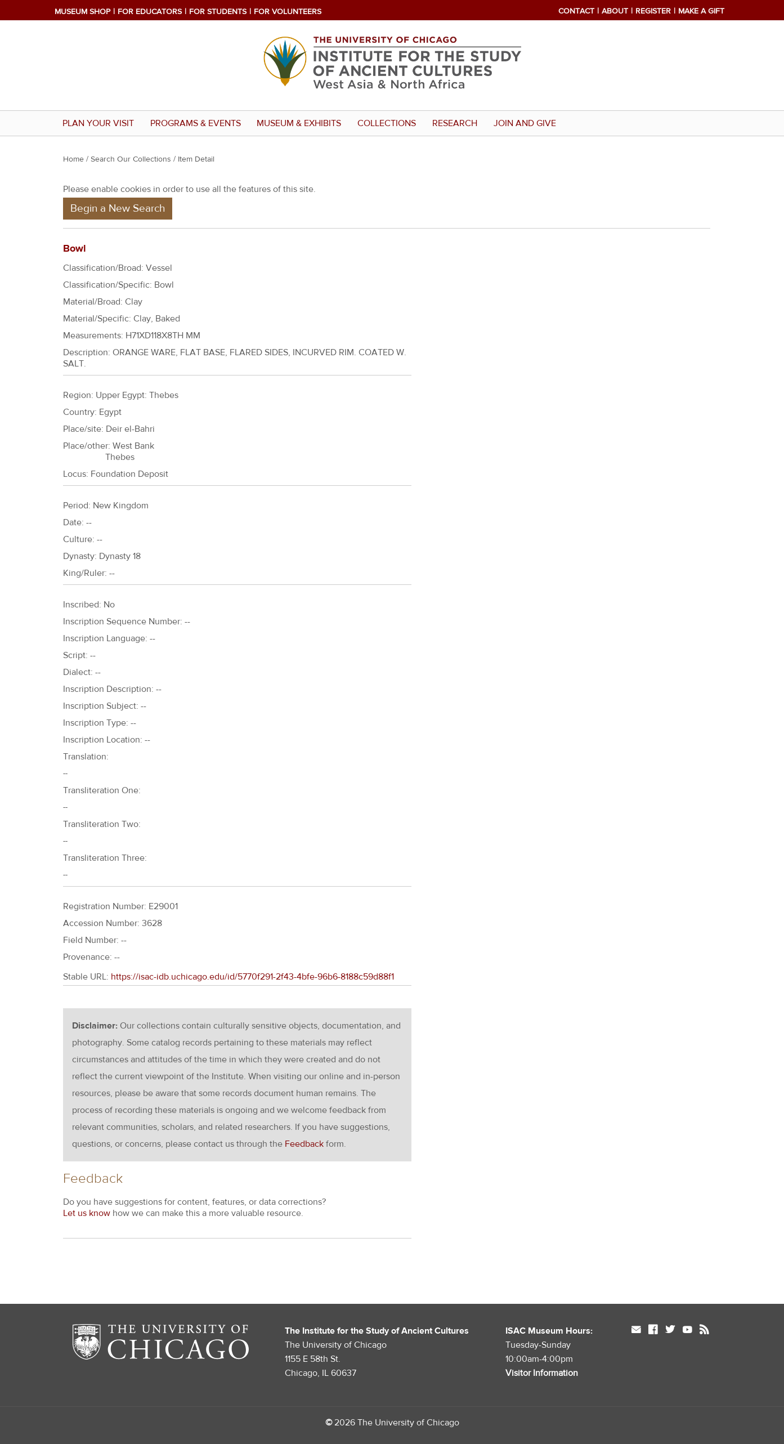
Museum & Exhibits (299, 123)
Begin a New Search (117, 208)
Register (653, 11)
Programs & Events (195, 123)
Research (454, 123)
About (615, 11)
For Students (218, 12)
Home (73, 159)
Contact (576, 11)
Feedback (304, 1144)
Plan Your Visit (98, 123)
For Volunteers (287, 12)
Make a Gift (701, 11)
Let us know (86, 1213)
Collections (386, 123)
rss (704, 1331)
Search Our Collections (131, 159)
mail (635, 1331)
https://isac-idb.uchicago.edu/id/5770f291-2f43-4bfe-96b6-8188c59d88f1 (252, 976)
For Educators (150, 12)
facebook (652, 1331)
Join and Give (525, 123)
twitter (670, 1331)
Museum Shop (82, 12)
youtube (687, 1331)
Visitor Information (541, 1373)
